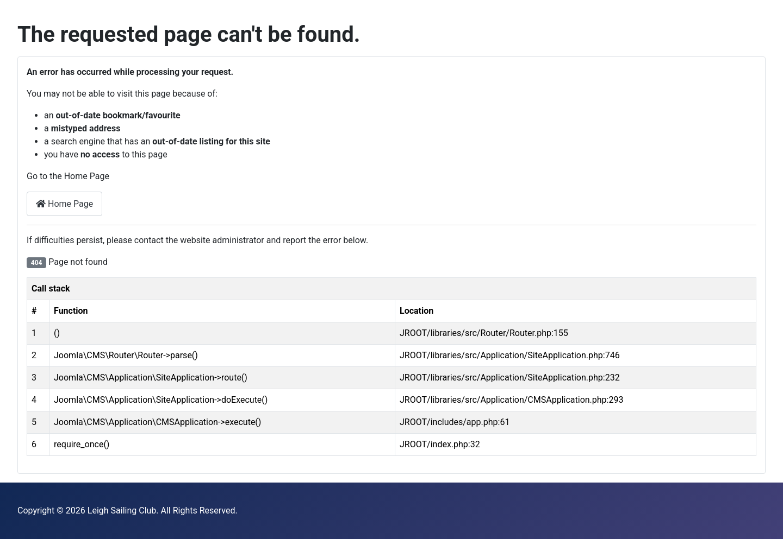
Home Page (64, 204)
